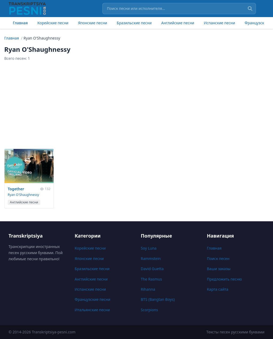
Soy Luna (148, 248)
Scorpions (149, 309)
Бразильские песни (134, 22)
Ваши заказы (219, 268)
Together (16, 188)
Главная (20, 22)
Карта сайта (217, 289)
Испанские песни (219, 22)
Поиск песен (218, 258)
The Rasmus (151, 279)
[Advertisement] (136, 105)
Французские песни (92, 299)
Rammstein (151, 258)
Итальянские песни (92, 309)
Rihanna (148, 289)
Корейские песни (52, 22)
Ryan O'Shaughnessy (23, 194)
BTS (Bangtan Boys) (158, 299)
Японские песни (92, 22)
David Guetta (152, 268)
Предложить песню (224, 279)
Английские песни (177, 22)
